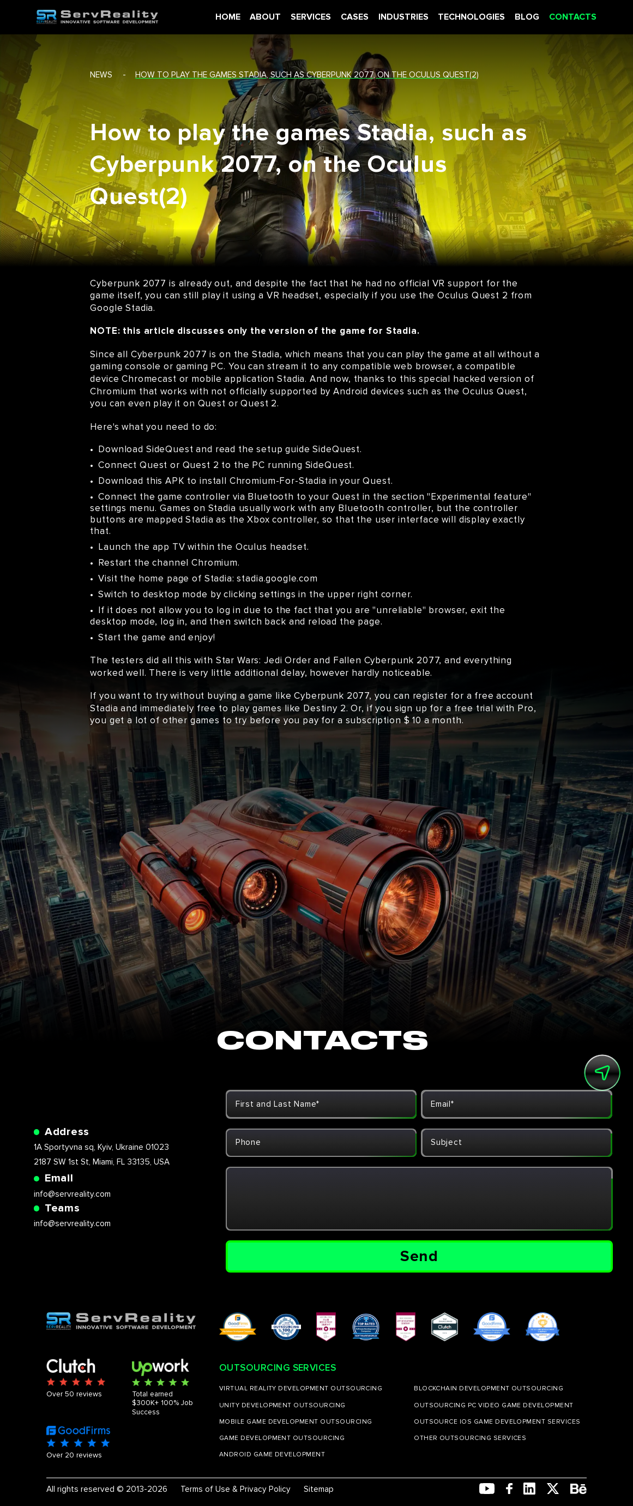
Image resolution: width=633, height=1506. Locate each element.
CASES (352, 17)
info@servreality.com (72, 1194)
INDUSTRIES (400, 17)
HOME (227, 17)
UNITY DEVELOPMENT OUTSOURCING (282, 1405)
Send (419, 1256)
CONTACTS (566, 17)
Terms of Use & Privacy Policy (235, 1489)
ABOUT (265, 17)
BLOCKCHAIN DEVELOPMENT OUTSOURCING (488, 1389)
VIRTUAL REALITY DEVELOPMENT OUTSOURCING (301, 1389)
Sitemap (319, 1489)
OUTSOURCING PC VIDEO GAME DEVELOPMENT (494, 1405)
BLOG (522, 17)
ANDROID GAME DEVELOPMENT (272, 1455)
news (101, 75)
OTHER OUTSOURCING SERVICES (470, 1438)
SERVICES (309, 17)
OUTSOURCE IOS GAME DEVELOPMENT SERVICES (497, 1422)
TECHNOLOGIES (468, 17)
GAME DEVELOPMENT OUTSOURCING (282, 1438)
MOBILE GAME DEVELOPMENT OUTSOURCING (295, 1422)
